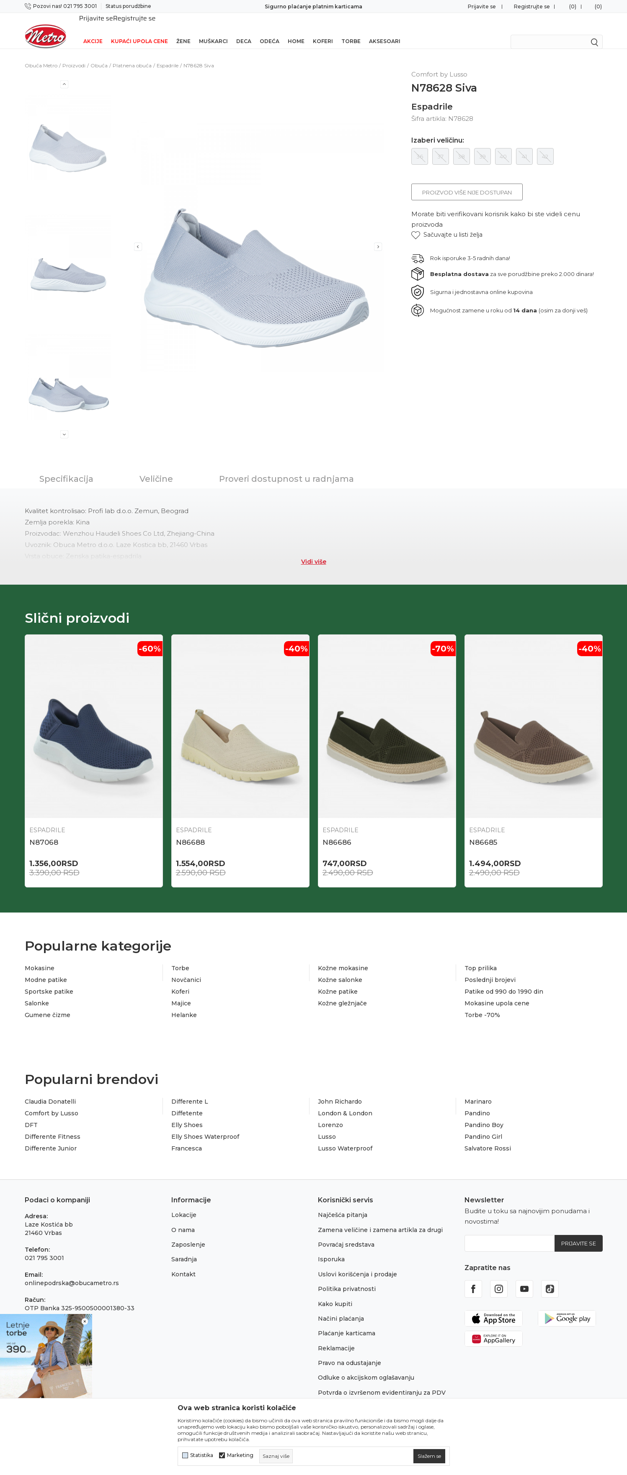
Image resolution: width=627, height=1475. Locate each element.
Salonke (37, 992)
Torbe (351, 30)
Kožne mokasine (343, 957)
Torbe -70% (482, 1004)
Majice (181, 992)
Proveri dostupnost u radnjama (286, 468)
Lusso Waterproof (345, 1137)
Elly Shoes (187, 1114)
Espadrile (167, 54)
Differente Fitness (52, 1126)
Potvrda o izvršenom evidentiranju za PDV (382, 1382)
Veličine (156, 468)
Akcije (93, 30)
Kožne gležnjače (342, 992)
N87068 (43, 831)
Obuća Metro (41, 54)
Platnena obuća (132, 54)
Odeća (269, 30)
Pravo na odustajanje (349, 1352)
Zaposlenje (188, 1233)
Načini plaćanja (341, 1307)
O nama (183, 1219)
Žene (183, 30)
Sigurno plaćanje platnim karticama (313, 6)
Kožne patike (338, 980)
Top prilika (480, 957)
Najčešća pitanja (342, 1204)
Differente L (189, 1090)
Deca (243, 30)
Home (296, 30)
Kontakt (183, 1263)
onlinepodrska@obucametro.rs (72, 1272)
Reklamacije (336, 1337)
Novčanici (186, 969)
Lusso (327, 1126)
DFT (31, 1114)
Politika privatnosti (347, 1278)
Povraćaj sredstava (346, 1233)
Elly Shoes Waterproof (205, 1126)
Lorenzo (330, 1114)
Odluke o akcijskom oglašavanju (366, 1366)
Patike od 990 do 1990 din (503, 980)
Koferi (323, 30)
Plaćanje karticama (346, 1322)
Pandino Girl (483, 1126)
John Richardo (340, 1090)
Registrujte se (532, 6)
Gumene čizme (47, 1004)
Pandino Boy (483, 1114)
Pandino (477, 1102)
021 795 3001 (44, 1247)
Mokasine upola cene (496, 992)
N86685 (483, 831)
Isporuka (331, 1248)
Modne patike (46, 969)
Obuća (99, 54)
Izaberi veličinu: (437, 129)
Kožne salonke (340, 969)
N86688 (190, 831)
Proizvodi (73, 54)
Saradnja (184, 1248)
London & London (345, 1102)
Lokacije (183, 1204)
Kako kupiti (335, 1293)
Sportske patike (49, 980)
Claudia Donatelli (50, 1090)
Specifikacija (66, 468)
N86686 (337, 831)
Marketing (240, 1455)
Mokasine (39, 957)
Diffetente (187, 1102)
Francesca (186, 1137)
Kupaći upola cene (139, 30)
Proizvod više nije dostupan (467, 181)
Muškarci (213, 30)
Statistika (201, 1455)
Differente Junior (51, 1137)
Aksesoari (384, 30)
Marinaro (478, 1090)
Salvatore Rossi (487, 1137)
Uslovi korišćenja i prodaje (357, 1263)
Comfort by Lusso (51, 1102)
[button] (447, 224)
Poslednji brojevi (490, 969)
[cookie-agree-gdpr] (429, 1456)
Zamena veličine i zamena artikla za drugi (380, 1219)
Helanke (184, 1004)
